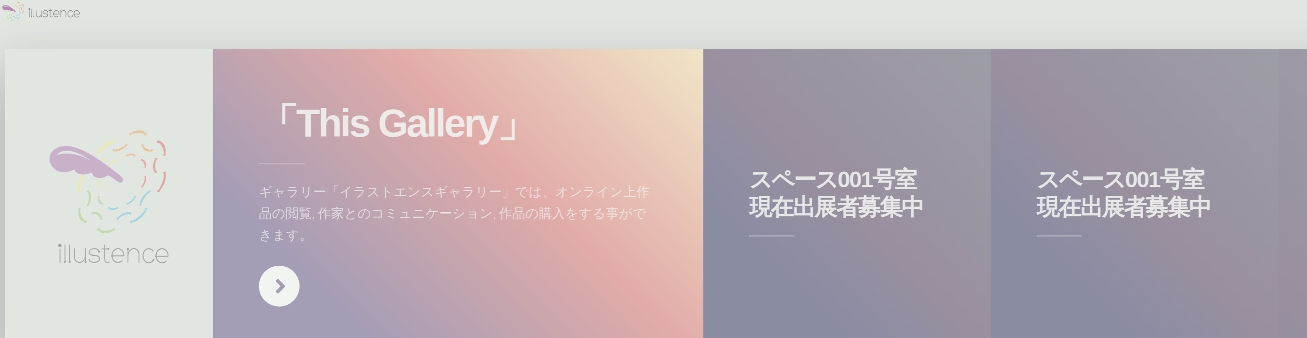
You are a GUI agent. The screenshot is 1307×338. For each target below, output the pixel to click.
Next (284, 286)
